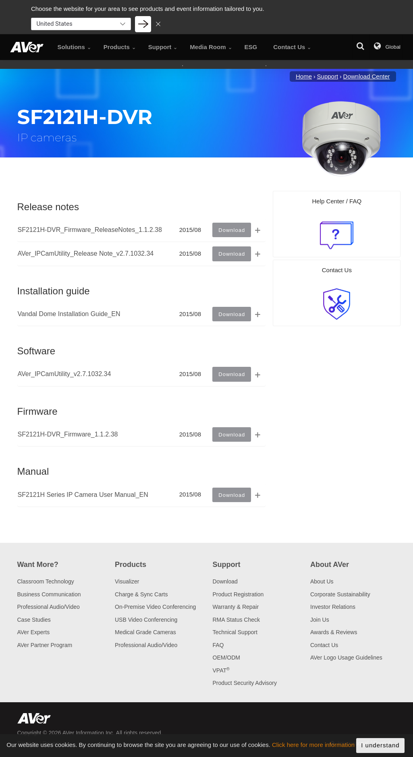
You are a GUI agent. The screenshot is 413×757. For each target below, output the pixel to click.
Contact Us (324, 645)
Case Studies (34, 619)
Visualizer (127, 581)
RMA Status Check (236, 619)
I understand (380, 747)
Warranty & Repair (236, 607)
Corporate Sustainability (340, 594)
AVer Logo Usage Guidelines (346, 657)
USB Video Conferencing (146, 619)
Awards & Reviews (333, 632)
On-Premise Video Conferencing (155, 607)
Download (225, 581)
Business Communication (49, 594)
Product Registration (238, 594)
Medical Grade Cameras (145, 632)
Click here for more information (313, 746)
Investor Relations (332, 607)
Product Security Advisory (245, 683)
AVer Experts (33, 632)
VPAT (221, 670)
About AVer (329, 565)
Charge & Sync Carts (141, 594)
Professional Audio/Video (48, 607)
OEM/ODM (226, 657)
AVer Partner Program (45, 645)
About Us (322, 581)
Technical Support (235, 632)
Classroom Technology (45, 581)
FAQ (218, 645)
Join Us (319, 619)
